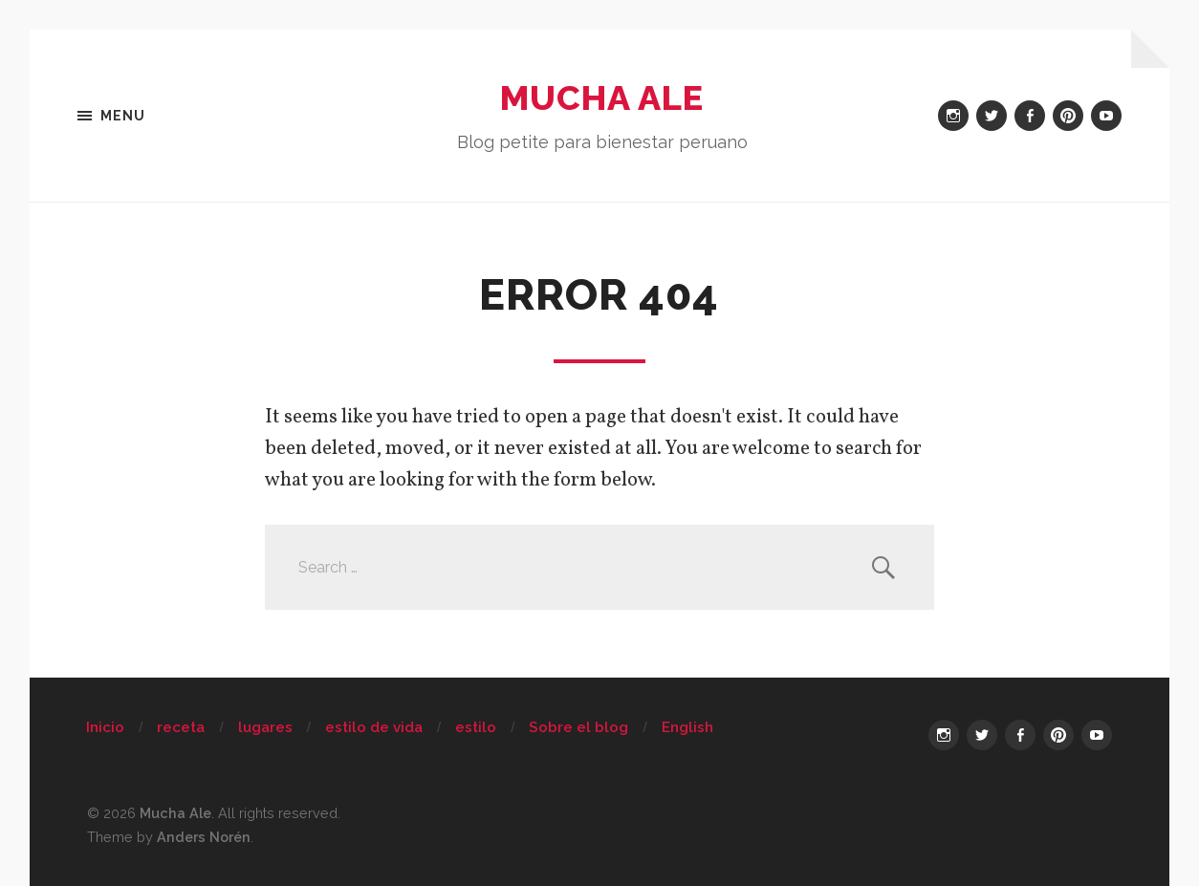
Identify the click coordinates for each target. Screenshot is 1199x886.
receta (181, 727)
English (687, 727)
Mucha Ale (602, 97)
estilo (475, 727)
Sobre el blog (578, 727)
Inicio (105, 727)
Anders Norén (204, 837)
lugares (265, 727)
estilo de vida (374, 727)
